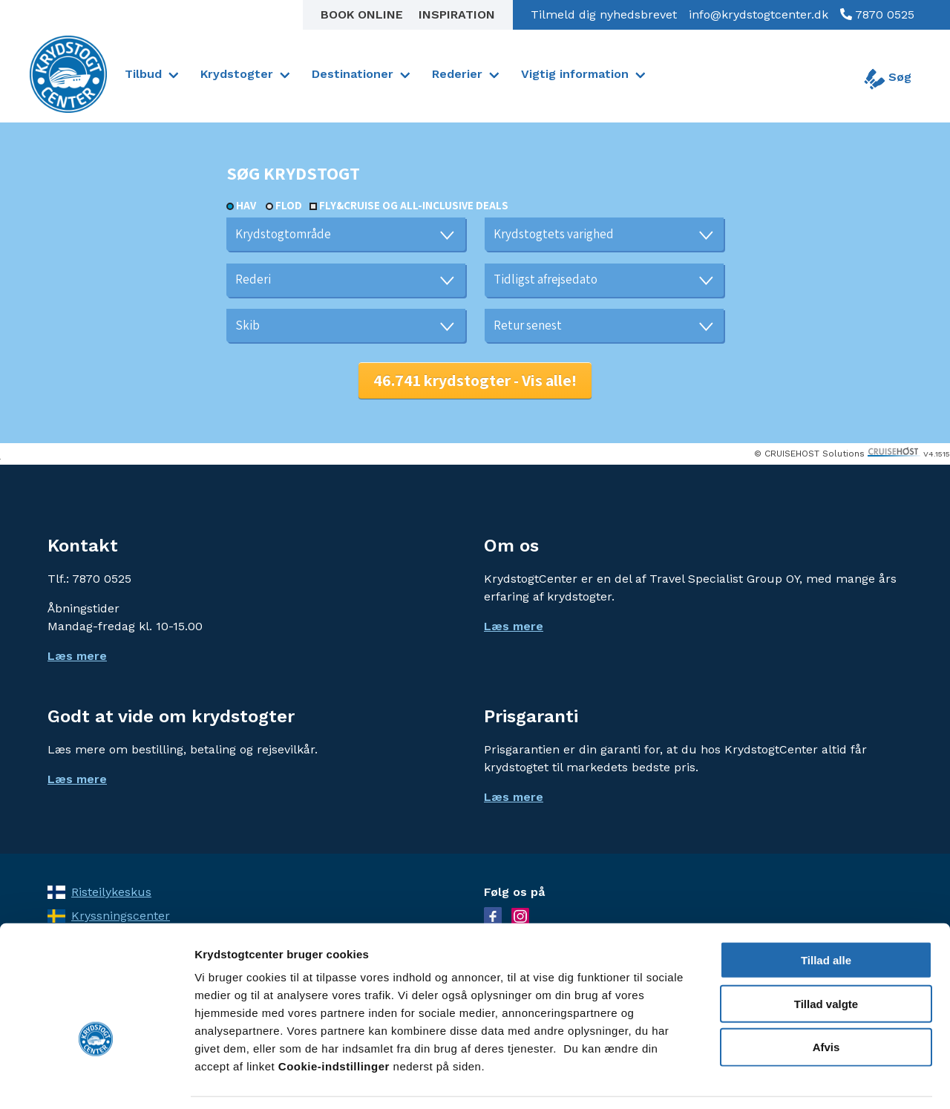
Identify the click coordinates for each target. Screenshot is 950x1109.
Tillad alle (826, 913)
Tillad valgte (826, 957)
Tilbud (143, 74)
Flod (288, 205)
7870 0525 (883, 14)
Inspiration (457, 14)
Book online (364, 14)
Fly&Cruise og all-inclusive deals (413, 205)
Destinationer (352, 74)
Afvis (826, 1001)
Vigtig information (575, 74)
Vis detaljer (771, 1079)
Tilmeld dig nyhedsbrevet (604, 14)
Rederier (457, 74)
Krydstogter (236, 74)
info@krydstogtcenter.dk (758, 14)
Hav (246, 205)
